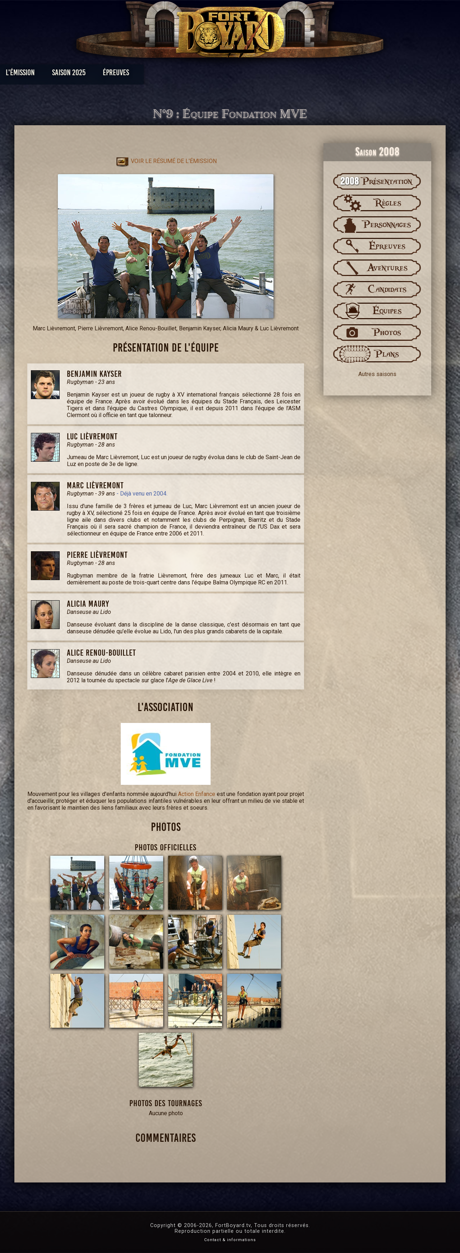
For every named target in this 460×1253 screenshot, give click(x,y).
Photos (205, 74)
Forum (318, 74)
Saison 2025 (117, 74)
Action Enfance (196, 794)
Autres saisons (377, 374)
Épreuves (165, 74)
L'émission (69, 74)
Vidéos (241, 74)
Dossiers (280, 74)
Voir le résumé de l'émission (166, 161)
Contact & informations (230, 1240)
